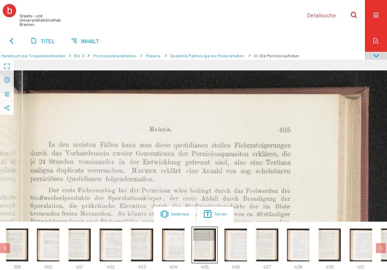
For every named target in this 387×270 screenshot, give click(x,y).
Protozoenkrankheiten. (115, 55)
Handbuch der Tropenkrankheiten (33, 55)
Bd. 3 (79, 55)
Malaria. (153, 55)
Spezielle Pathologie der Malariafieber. (207, 55)
